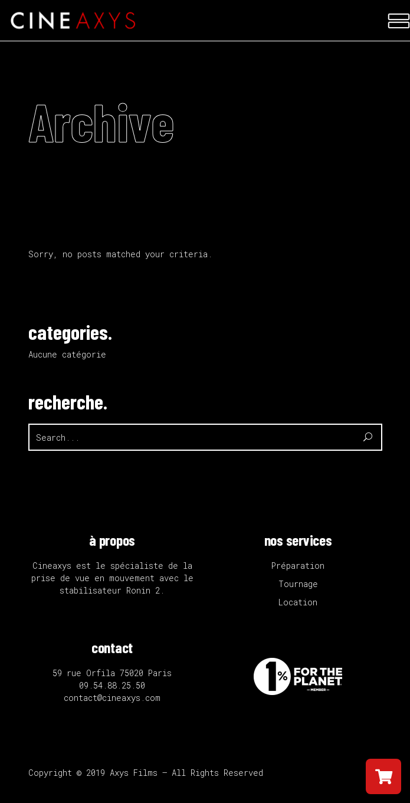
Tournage (298, 583)
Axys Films (134, 772)
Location (297, 602)
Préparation (297, 565)
